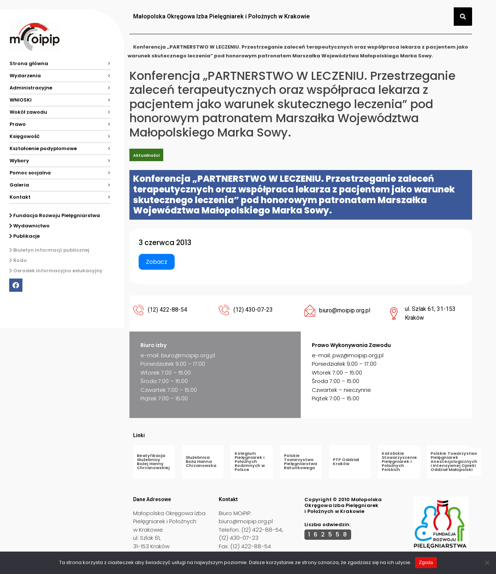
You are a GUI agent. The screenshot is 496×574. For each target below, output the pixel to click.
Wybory (19, 160)
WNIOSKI (21, 99)
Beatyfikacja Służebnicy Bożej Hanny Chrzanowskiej (153, 462)
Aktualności (146, 155)
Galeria (19, 184)
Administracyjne (31, 87)
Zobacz (156, 262)
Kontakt (20, 197)
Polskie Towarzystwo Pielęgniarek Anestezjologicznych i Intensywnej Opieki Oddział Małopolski (454, 461)
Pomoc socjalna (30, 172)
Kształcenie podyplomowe (43, 148)
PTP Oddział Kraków (346, 462)
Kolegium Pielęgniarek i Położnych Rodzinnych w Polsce (250, 461)
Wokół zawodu (28, 112)
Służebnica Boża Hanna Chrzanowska (201, 461)
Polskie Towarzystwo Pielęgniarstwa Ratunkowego (300, 462)
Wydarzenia (25, 75)
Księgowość (25, 136)
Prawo (18, 124)
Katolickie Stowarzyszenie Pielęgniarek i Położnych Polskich (399, 461)
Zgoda (426, 562)
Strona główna (29, 63)
